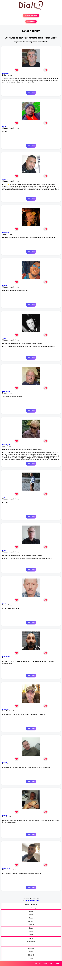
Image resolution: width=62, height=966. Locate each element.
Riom (31, 911)
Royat (31, 935)
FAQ (36, 964)
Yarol (4, 338)
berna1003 (5, 73)
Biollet (31, 958)
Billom (31, 931)
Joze (31, 945)
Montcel (31, 955)
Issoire (31, 914)
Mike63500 (6, 656)
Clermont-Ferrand (31, 904)
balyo (4, 550)
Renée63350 (6, 444)
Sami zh (4, 179)
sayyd (4, 603)
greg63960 (5, 709)
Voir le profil (31, 93)
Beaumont (31, 921)
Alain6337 (5, 232)
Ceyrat (31, 928)
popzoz (4, 815)
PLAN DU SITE (48, 964)
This (3, 497)
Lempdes (31, 925)
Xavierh (4, 762)
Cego (4, 126)
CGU (40, 964)
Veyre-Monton (31, 941)
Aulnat (31, 938)
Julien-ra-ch (6, 868)
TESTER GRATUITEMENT (31, 15)
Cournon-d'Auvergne (31, 908)
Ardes (31, 952)
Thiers (31, 918)
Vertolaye (31, 948)
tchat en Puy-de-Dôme (32, 900)
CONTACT (57, 964)
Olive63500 (6, 391)
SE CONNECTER (31, 21)
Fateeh (4, 285)
